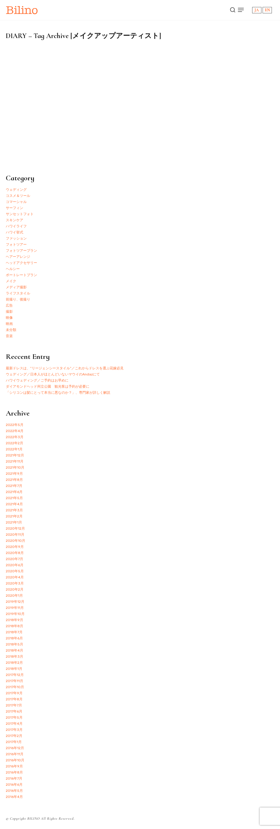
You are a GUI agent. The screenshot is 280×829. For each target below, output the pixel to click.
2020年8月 (15, 553)
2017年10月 (15, 687)
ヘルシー (13, 269)
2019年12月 (15, 602)
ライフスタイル (18, 293)
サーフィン (14, 208)
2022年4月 (15, 431)
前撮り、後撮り (18, 299)
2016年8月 (14, 772)
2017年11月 (14, 681)
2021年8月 (14, 480)
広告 (9, 305)
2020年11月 (15, 535)
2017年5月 (14, 717)
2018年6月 (14, 638)
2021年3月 (14, 510)
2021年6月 (14, 492)
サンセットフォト (20, 214)
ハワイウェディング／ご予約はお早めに (37, 380)
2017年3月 (14, 730)
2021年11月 (15, 461)
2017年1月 (14, 742)
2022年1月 (14, 449)
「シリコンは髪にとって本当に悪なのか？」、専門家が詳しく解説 (58, 393)
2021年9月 (14, 474)
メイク (11, 281)
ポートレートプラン (21, 275)
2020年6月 (15, 565)
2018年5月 (14, 644)
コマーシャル (16, 202)
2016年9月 (14, 766)
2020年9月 (15, 547)
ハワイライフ (16, 226)
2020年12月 (15, 528)
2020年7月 (14, 559)
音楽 (9, 336)
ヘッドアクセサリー (21, 263)
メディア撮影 (16, 287)
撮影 (9, 312)
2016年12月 (15, 748)
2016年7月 (14, 778)
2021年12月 (15, 455)
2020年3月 (15, 583)
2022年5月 (15, 425)
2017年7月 (14, 705)
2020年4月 (15, 577)
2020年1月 (14, 596)
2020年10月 (15, 541)
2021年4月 (14, 504)
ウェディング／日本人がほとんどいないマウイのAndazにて (53, 374)
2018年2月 (14, 663)
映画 (9, 324)
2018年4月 (14, 650)
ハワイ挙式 (14, 232)
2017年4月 (14, 724)
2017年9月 (14, 693)
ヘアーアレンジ (18, 257)
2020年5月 (15, 571)
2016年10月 (15, 760)
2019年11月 (15, 608)
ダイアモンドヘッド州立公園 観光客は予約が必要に (47, 386)
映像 (9, 318)
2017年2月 (14, 736)
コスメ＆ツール (18, 196)
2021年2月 (14, 516)
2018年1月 (14, 669)
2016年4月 (14, 797)
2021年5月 (14, 498)
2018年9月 (14, 620)
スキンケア (14, 220)
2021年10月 (15, 467)
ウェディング (16, 190)
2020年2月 (15, 589)
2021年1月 (14, 522)
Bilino (22, 10)
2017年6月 (14, 711)
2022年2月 (14, 443)
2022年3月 (15, 437)
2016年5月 (14, 791)
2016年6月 (14, 785)
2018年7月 (14, 632)
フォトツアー (16, 244)
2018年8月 (14, 626)
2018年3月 (14, 656)
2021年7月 (14, 486)
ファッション (16, 238)
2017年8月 (14, 699)
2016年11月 (15, 754)
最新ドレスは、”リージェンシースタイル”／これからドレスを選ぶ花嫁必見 (65, 368)
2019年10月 (15, 614)
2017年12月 (15, 675)
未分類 (11, 330)
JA (256, 10)
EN (267, 10)
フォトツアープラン (21, 251)
